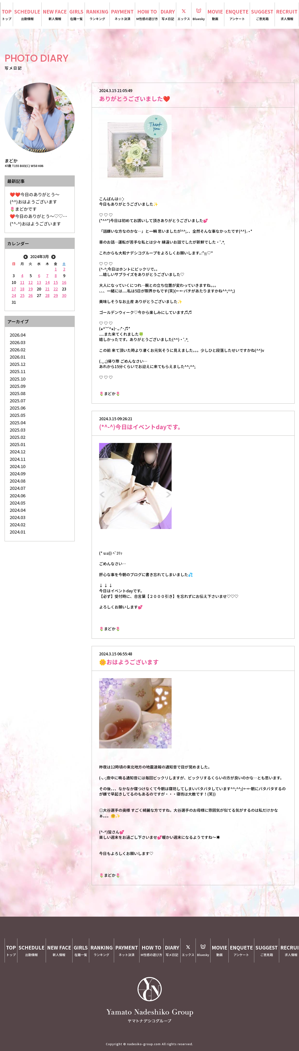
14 (47, 282)
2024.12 (17, 451)
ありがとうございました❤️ (134, 98)
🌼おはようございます (129, 662)
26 (30, 295)
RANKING (97, 15)
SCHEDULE (27, 15)
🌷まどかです (23, 209)
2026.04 (17, 335)
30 (64, 295)
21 (47, 289)
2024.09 (17, 473)
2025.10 (17, 379)
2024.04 (17, 510)
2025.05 (17, 415)
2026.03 (17, 342)
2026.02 (17, 349)
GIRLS (76, 15)
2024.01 (17, 532)
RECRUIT (287, 15)
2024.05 (17, 503)
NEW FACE (55, 15)
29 (55, 295)
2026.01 (17, 357)
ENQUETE (237, 15)
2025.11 (17, 371)
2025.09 (17, 386)
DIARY (167, 15)
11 (22, 282)
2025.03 (17, 430)
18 (22, 289)
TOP (7, 15)
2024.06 (17, 495)
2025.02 (17, 437)
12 (30, 282)
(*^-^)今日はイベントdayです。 (141, 426)
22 (55, 289)
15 (55, 282)
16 (64, 282)
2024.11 (17, 459)
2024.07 (17, 488)
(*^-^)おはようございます (35, 223)
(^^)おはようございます (33, 201)
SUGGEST (262, 15)
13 (39, 282)
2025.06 (17, 408)
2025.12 (17, 364)
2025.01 (17, 444)
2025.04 (17, 422)
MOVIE (215, 15)
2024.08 (17, 481)
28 (47, 295)
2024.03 (17, 517)
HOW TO (147, 15)
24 (14, 295)
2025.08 (17, 393)
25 (22, 295)
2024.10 (17, 466)
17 (14, 289)
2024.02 (17, 524)
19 (30, 289)
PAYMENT (122, 15)
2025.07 (17, 400)
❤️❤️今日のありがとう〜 (34, 194)
